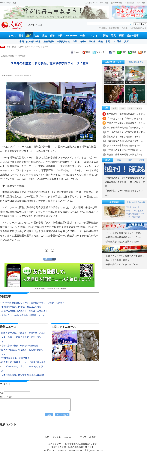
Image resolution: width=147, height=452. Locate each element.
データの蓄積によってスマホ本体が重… (126, 132)
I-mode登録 (116, 3)
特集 (82, 35)
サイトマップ (80, 437)
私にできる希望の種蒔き (117, 260)
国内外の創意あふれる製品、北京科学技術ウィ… (22, 352)
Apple (75, 52)
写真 (113, 35)
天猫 (128, 211)
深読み (107, 160)
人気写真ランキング (113, 62)
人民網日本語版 (7, 56)
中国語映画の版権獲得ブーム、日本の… (125, 237)
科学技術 (22, 56)
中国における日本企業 (30, 41)
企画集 (124, 28)
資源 (126, 41)
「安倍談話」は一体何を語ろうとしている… (124, 193)
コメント (93, 35)
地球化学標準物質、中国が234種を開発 (19, 345)
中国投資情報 (63, 41)
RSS (142, 52)
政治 (44, 35)
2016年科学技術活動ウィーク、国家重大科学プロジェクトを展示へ (33, 303)
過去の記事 (133, 35)
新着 (21, 35)
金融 (100, 41)
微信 (132, 52)
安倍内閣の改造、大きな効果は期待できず (125, 178)
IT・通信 (117, 41)
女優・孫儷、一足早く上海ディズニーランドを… (22, 339)
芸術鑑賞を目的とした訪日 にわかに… (125, 136)
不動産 (92, 41)
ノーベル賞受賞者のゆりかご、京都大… (125, 233)
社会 (36, 35)
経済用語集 (49, 41)
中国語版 (129, 3)
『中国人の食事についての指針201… (124, 150)
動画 (121, 35)
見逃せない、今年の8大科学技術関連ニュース (23, 315)
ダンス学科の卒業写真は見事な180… (124, 145)
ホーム (12, 35)
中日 (60, 35)
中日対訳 (103, 28)
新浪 (86, 52)
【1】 (47, 250)
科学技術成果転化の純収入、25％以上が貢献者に (25, 311)
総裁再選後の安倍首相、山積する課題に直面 (125, 184)
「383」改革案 (137, 211)
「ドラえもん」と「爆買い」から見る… (126, 118)
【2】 (53, 250)
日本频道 (141, 3)
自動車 (83, 41)
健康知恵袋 (114, 28)
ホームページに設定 (8, 3)
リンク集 (56, 437)
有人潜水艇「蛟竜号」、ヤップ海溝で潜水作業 (23, 362)
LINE (121, 52)
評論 (105, 35)
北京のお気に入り (137, 28)
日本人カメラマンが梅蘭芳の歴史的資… (125, 256)
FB (112, 52)
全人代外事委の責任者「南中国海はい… (126, 127)
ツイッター (100, 52)
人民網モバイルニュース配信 (96, 3)
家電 (108, 41)
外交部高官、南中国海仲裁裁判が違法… (126, 114)
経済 (28, 35)
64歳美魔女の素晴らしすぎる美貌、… (125, 141)
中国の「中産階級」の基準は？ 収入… (126, 123)
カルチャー (71, 35)
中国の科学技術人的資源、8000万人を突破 (21, 307)
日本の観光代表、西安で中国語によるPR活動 (22, 375)
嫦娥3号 (136, 207)
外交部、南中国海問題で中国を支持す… (126, 154)
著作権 (92, 437)
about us (67, 437)
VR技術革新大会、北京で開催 (15, 358)
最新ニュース (8, 326)
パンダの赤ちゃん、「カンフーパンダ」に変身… (22, 368)
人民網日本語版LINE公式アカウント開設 (49, 276)
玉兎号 (129, 207)
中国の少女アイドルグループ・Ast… (123, 264)
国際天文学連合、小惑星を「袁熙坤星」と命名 (26, 47)
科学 (52, 35)
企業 (75, 41)
